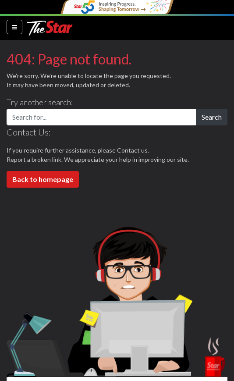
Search (212, 117)
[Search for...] (101, 117)
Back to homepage (42, 179)
